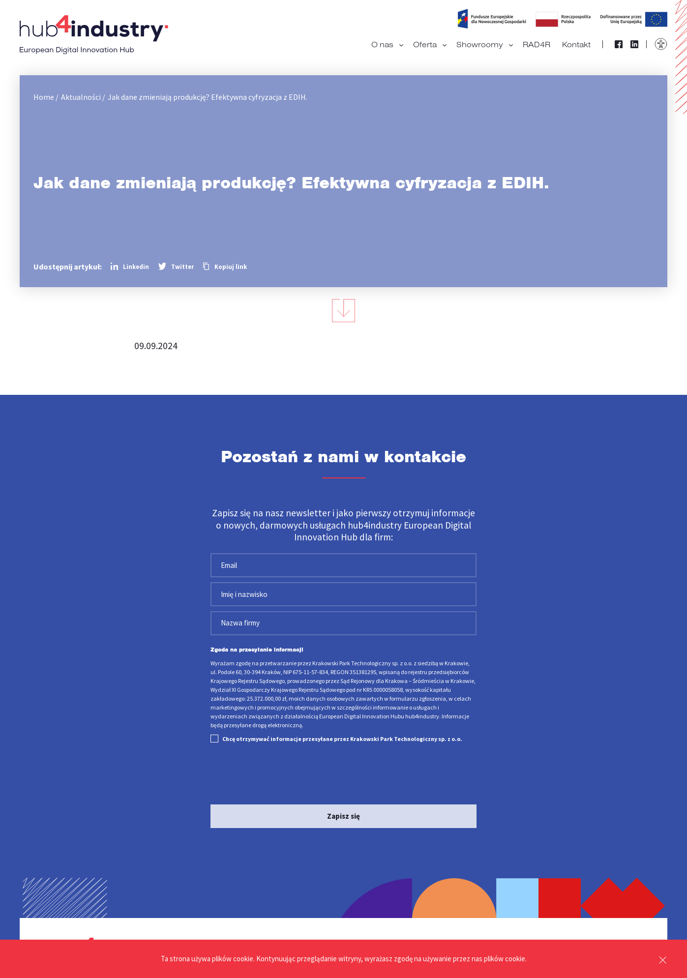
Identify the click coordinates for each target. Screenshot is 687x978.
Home (43, 97)
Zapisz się (343, 816)
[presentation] (285, 775)
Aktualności (81, 97)
